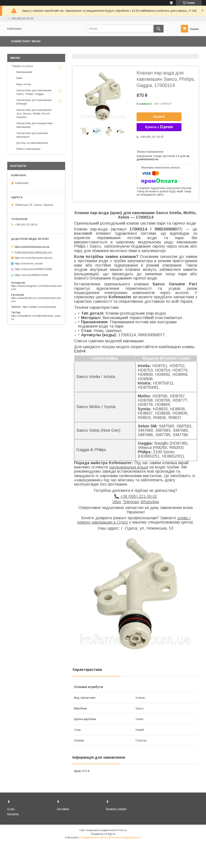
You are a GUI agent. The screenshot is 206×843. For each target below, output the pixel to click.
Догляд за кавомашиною (32, 142)
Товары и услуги (22, 66)
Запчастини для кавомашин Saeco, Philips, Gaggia (34, 92)
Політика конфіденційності (125, 837)
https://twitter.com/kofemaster (39, 306)
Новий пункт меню (26, 41)
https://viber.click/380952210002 (33, 269)
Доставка (63, 808)
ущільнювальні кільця (128, 467)
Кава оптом (23, 84)
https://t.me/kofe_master (29, 263)
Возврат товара (116, 808)
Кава (19, 78)
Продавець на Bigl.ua (103, 834)
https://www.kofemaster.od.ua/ (32, 246)
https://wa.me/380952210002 (31, 274)
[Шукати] (158, 28)
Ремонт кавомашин (28, 148)
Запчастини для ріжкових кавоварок (32, 135)
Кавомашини (24, 71)
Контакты (13, 813)
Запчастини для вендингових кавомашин (34, 125)
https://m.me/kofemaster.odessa (33, 257)
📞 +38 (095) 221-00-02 (135, 496)
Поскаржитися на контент (94, 837)
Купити (159, 116)
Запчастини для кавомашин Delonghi (34, 101)
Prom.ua (122, 830)
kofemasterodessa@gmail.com (33, 252)
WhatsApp (149, 502)
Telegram (131, 502)
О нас (11, 808)
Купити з (159, 127)
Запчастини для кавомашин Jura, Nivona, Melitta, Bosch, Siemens (34, 113)
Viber (117, 502)
